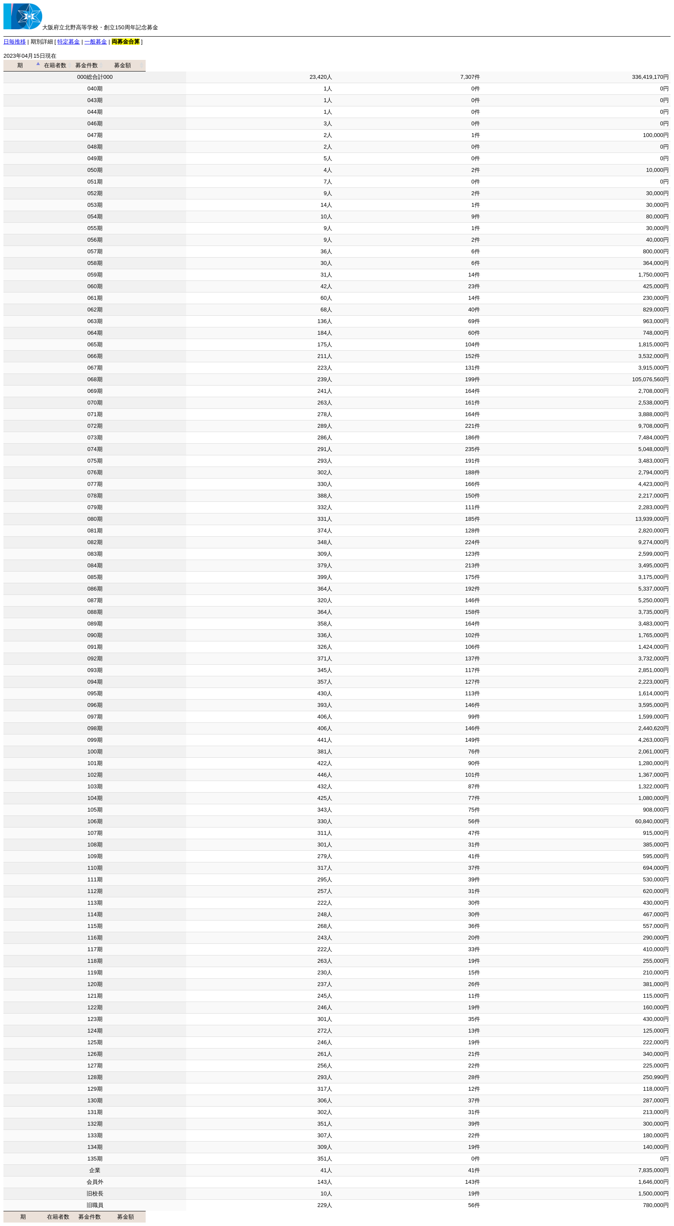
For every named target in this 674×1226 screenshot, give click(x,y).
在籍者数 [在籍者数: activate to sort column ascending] (257, 65)
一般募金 (95, 41)
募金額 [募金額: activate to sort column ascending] (573, 65)
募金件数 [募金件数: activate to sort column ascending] (405, 65)
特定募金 (68, 41)
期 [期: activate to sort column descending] (92, 65)
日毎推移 (14, 41)
